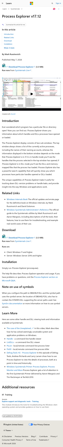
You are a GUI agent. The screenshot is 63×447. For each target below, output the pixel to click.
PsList (9, 345)
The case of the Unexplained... (19, 328)
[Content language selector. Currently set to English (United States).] (13, 425)
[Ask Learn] (54, 9)
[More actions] (59, 9)
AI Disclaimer (7, 436)
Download (8, 41)
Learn (4, 9)
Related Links (9, 37)
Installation (8, 44)
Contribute (43, 436)
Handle (10, 338)
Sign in (58, 3)
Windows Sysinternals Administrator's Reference (28, 209)
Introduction (9, 34)
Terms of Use (31, 440)
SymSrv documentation (12, 303)
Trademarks (43, 440)
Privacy (53, 436)
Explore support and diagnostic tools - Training (20, 401)
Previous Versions (21, 436)
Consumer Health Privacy (11, 440)
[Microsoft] (31, 3)
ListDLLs (10, 342)
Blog (33, 436)
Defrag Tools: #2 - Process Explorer (22, 352)
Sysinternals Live (22, 70)
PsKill (9, 349)
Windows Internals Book (17, 199)
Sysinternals (15, 9)
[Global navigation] (2, 3)
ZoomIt (13, 114)
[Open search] (52, 3)
